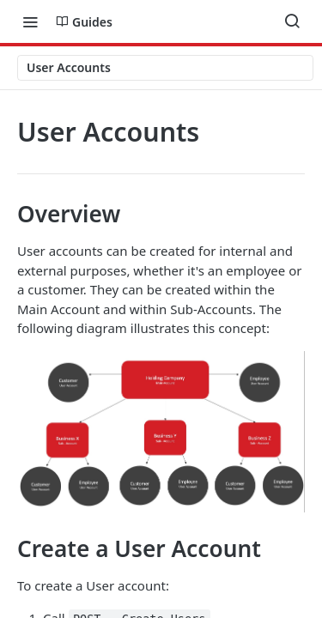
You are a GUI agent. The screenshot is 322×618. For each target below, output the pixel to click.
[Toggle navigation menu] (30, 21)
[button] (161, 431)
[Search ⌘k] (292, 21)
